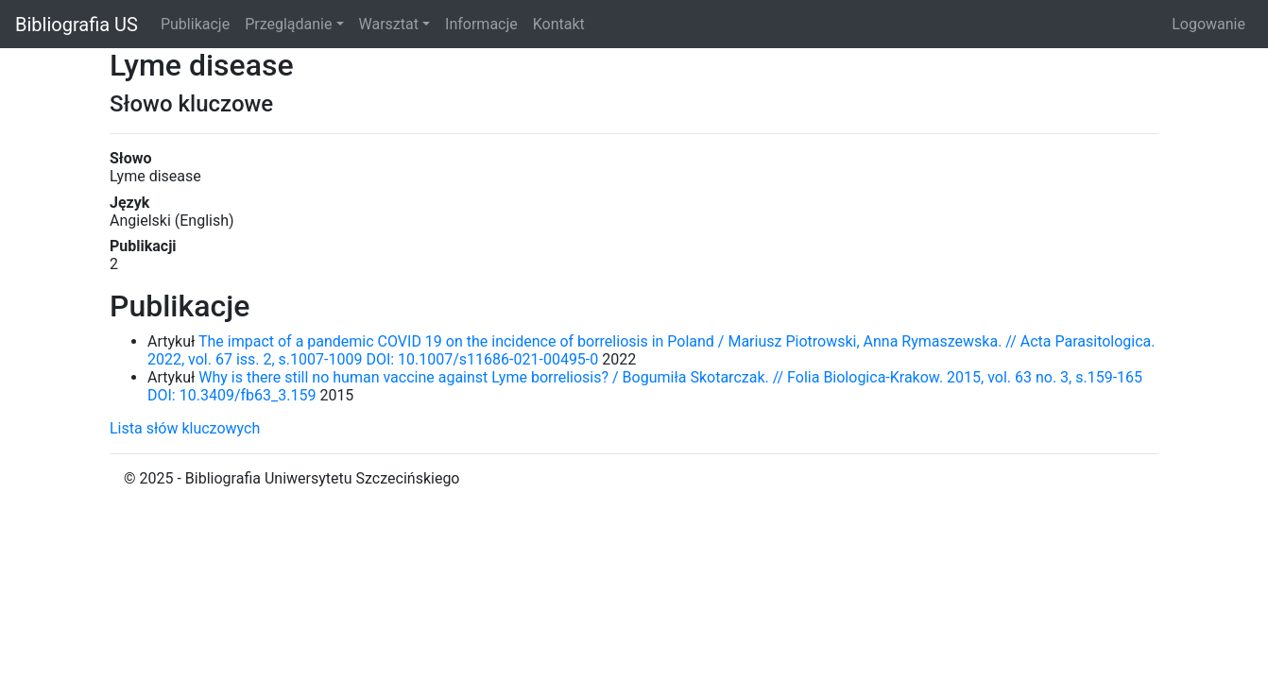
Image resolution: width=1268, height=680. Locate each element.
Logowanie (1208, 24)
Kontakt (559, 24)
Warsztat (389, 24)
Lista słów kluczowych (185, 428)
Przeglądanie (288, 24)
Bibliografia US (76, 24)
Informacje (481, 24)
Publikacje (195, 24)
